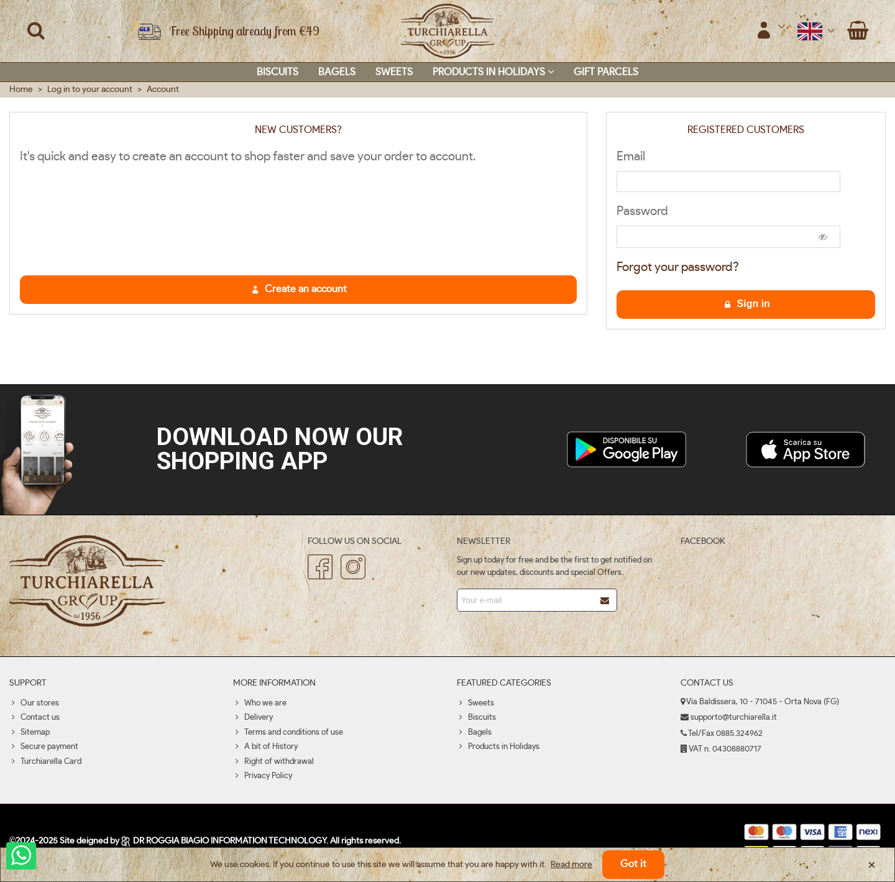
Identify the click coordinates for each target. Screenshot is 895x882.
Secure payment (43, 747)
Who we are (260, 703)
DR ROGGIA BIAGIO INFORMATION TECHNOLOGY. (225, 841)
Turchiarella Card (45, 762)
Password (642, 211)
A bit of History (265, 747)
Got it (633, 864)
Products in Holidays (489, 72)
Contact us (34, 718)
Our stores (34, 703)
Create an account (299, 289)
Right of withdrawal (273, 762)
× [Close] (872, 864)
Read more (571, 864)
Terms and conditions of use (288, 733)
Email (631, 156)
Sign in (746, 304)
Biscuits (277, 72)
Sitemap (29, 733)
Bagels (337, 72)
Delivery (253, 718)
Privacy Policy (262, 776)
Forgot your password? (678, 267)
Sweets (394, 72)
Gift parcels (606, 72)
